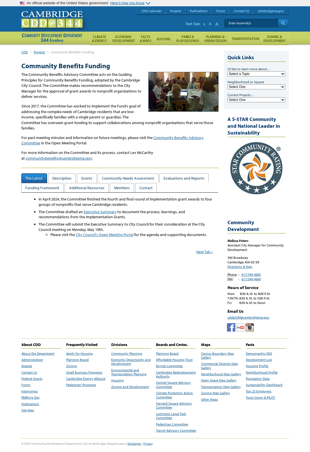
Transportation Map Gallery (221, 387)
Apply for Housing (79, 354)
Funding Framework (42, 187)
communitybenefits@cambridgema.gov (59, 158)
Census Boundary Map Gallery (217, 356)
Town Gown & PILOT (260, 398)
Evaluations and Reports (184, 178)
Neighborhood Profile (262, 372)
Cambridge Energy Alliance (85, 379)
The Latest (34, 178)
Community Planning (126, 354)
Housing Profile (257, 366)
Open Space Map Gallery (219, 380)
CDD (24, 52)
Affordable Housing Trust (174, 360)
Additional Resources (86, 187)
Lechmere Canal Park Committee (171, 416)
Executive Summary (100, 211)
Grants (86, 178)
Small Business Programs (84, 372)
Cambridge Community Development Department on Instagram (250, 327)
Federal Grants (32, 379)
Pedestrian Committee (172, 424)
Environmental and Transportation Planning (128, 372)
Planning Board (77, 360)
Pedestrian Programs (81, 385)
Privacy (148, 444)
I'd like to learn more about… (249, 69)
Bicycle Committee (169, 366)
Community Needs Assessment (128, 178)
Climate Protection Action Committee (174, 395)
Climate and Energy (99, 38)
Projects (39, 52)
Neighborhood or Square (246, 82)
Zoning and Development (130, 387)
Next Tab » (204, 251)
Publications (30, 404)
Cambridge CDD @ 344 (54, 25)
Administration (32, 360)
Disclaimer (134, 444)
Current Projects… (241, 95)
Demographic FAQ (259, 354)
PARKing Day (30, 398)
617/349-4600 (251, 274)
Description (62, 178)
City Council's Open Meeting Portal (104, 234)
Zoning (71, 366)
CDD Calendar (151, 11)
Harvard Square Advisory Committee (174, 405)
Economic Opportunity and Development (131, 362)
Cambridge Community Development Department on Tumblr (240, 327)
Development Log (259, 360)
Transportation (245, 38)
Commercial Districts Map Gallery (219, 366)
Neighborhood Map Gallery (221, 374)
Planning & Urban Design (215, 38)
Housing (117, 380)
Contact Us (29, 372)
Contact (146, 187)
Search (283, 23)
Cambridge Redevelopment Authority (176, 374)
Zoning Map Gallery (215, 393)
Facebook (231, 327)
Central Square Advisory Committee (173, 385)
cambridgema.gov (271, 11)
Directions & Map (240, 266)
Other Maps (209, 400)
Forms (25, 385)
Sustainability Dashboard (264, 385)
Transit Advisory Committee (176, 431)
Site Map (27, 410)
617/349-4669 (251, 279)
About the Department (37, 354)
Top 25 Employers (258, 391)
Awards (26, 366)
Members (122, 187)
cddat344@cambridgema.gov (248, 317)
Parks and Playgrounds (188, 38)
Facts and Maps (145, 38)
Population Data (257, 379)
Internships (29, 391)
